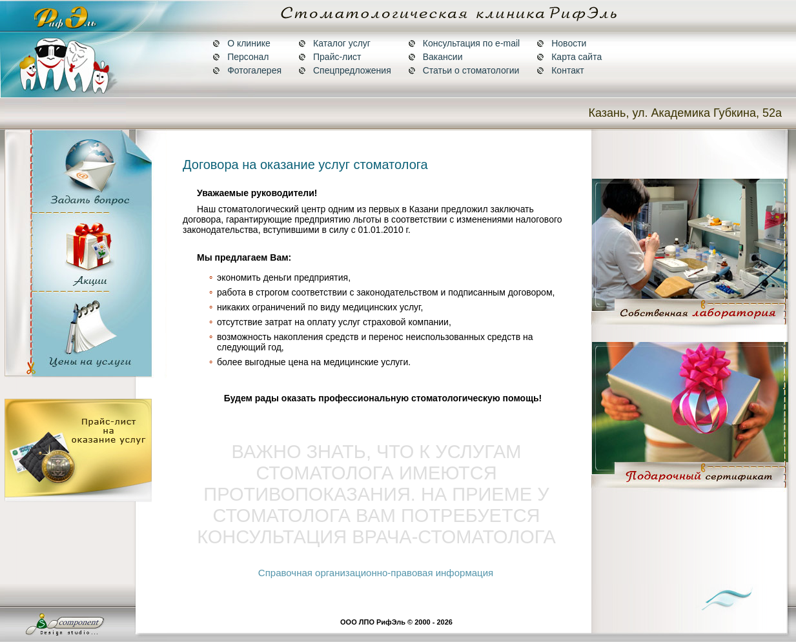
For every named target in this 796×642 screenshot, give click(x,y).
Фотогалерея (246, 70)
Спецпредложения (344, 70)
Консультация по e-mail (464, 43)
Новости (561, 43)
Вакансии (435, 57)
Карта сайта (569, 57)
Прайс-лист (330, 57)
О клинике (241, 43)
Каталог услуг (334, 43)
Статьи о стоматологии (464, 70)
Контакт (560, 70)
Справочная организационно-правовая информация (375, 572)
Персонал (240, 57)
